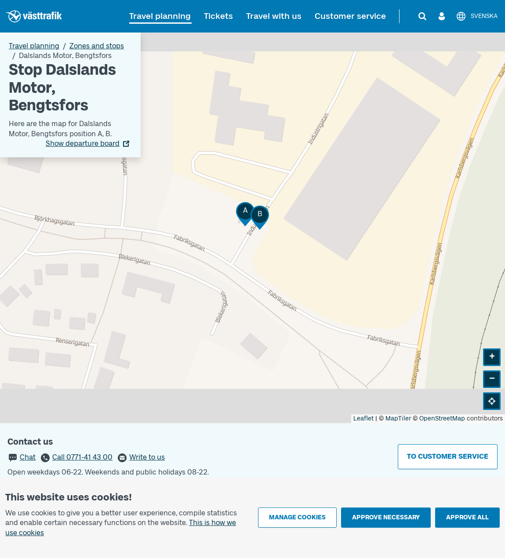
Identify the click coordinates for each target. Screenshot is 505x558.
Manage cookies (297, 517)
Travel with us (274, 16)
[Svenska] (477, 16)
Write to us (147, 457)
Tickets (218, 16)
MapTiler (398, 418)
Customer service (350, 16)
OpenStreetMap (442, 418)
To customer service (447, 456)
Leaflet (363, 418)
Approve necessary (386, 517)
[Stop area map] (252, 228)
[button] (245, 214)
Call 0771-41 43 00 (82, 457)
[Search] (422, 16)
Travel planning (160, 16)
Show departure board (83, 143)
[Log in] (441, 16)
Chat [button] (28, 457)
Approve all (467, 517)
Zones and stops (96, 46)
